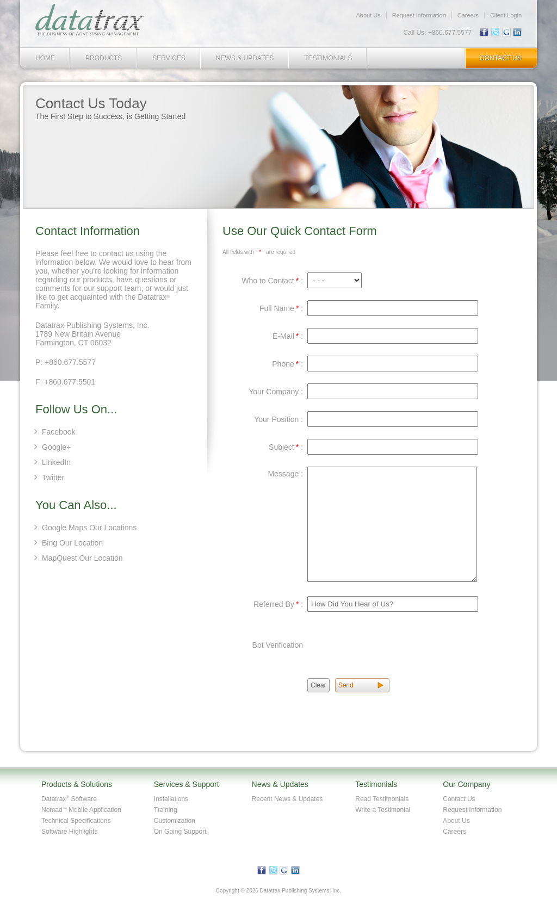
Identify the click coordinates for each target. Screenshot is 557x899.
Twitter (53, 477)
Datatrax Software (69, 799)
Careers (468, 15)
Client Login (506, 15)
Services (168, 58)
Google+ (56, 447)
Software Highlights (69, 831)
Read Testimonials (382, 799)
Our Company (466, 784)
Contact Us (501, 58)
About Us (368, 15)
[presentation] (390, 645)
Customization (174, 820)
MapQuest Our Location (82, 558)
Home (45, 58)
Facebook (58, 431)
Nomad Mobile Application (81, 810)
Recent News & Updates (287, 799)
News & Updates (245, 58)
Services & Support (186, 784)
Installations (171, 799)
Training (165, 810)
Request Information (419, 15)
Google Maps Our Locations (89, 527)
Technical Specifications (75, 820)
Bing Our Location (72, 542)
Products (103, 58)
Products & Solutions (76, 784)
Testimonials (328, 58)
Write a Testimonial (382, 810)
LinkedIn (56, 462)
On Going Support (180, 831)
